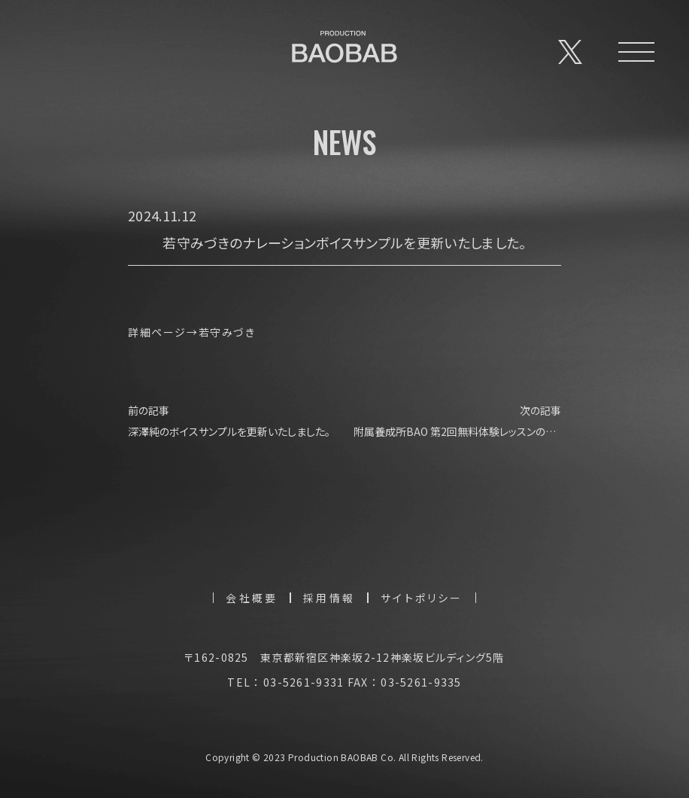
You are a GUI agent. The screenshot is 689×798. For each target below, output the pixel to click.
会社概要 (252, 597)
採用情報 (329, 597)
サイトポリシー (422, 597)
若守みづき (227, 332)
